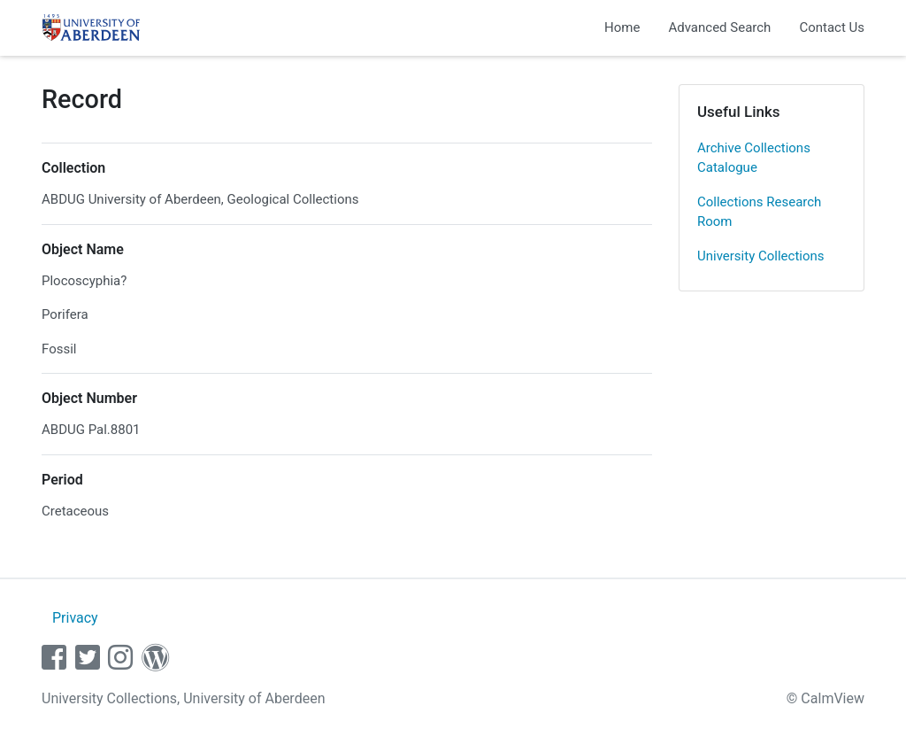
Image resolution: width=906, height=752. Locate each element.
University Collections (761, 256)
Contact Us (831, 27)
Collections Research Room (759, 212)
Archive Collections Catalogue (753, 158)
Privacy (75, 617)
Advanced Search (719, 27)
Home (622, 27)
